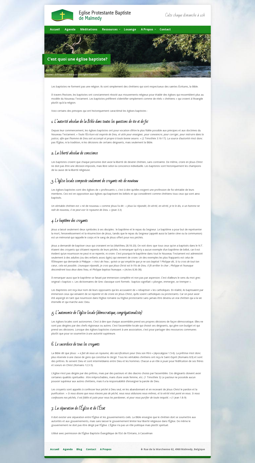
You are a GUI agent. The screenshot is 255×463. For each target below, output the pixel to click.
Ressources (111, 29)
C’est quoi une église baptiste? (83, 74)
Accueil (55, 29)
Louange (130, 29)
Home (49, 74)
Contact (165, 29)
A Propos (148, 29)
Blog (79, 449)
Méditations (88, 29)
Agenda (70, 29)
